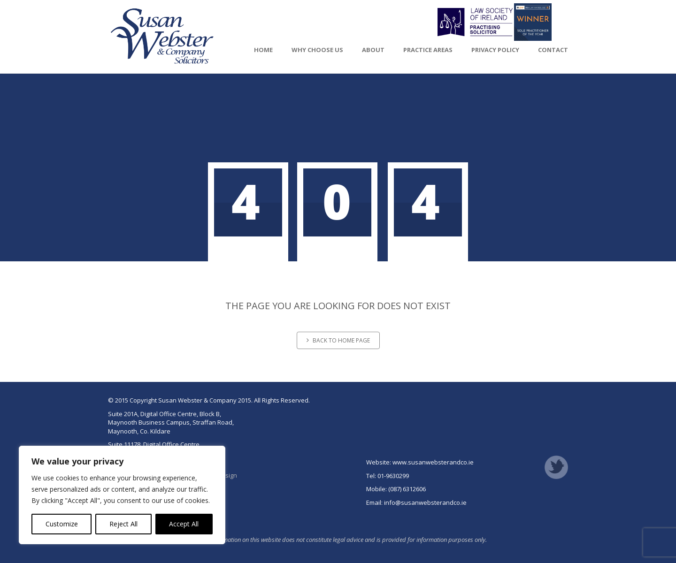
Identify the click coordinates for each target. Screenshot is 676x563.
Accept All (184, 523)
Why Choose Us (317, 50)
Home (263, 50)
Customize (62, 523)
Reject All (123, 523)
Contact (553, 50)
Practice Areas (428, 50)
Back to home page (338, 340)
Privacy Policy (495, 50)
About (373, 50)
